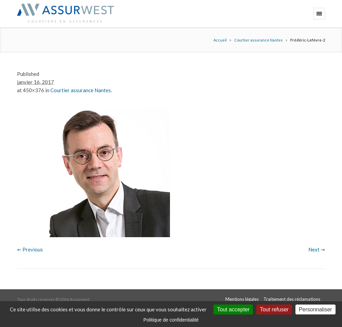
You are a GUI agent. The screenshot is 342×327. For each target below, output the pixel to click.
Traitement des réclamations (291, 299)
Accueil (220, 40)
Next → (316, 249)
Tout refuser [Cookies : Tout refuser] (274, 309)
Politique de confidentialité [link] (171, 320)
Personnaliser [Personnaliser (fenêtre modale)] (315, 309)
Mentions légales (242, 299)
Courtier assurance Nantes (258, 40)
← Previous (30, 249)
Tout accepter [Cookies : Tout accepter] (233, 309)
